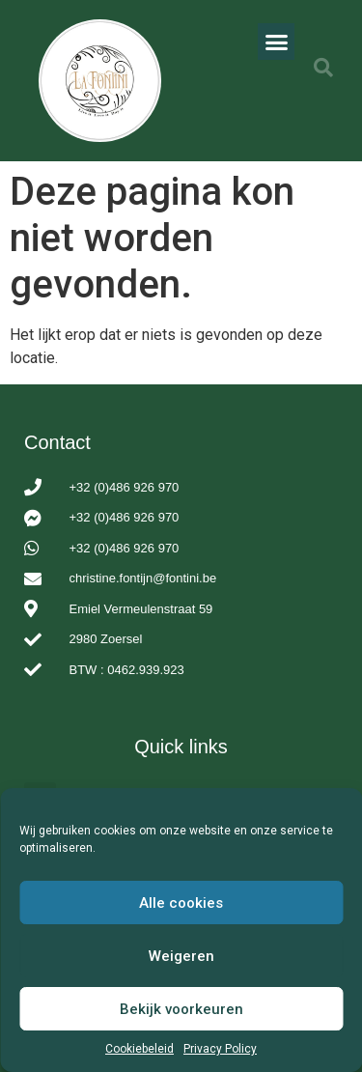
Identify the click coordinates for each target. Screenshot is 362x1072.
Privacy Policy (220, 1049)
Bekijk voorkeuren (181, 1009)
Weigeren (181, 956)
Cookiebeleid (139, 1049)
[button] (276, 41)
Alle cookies (181, 903)
